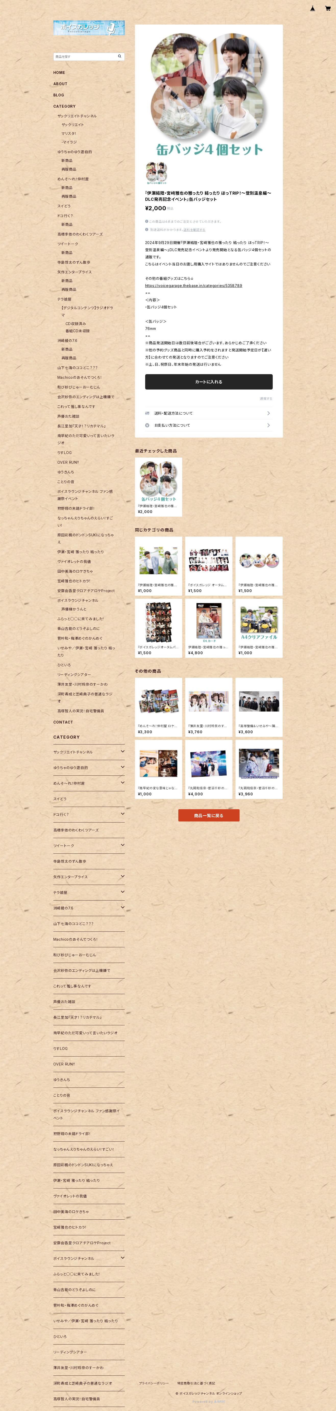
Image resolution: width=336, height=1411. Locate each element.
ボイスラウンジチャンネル (78, 600)
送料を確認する (194, 230)
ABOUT (60, 84)
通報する (266, 399)
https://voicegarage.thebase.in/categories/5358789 (193, 285)
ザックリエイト (72, 125)
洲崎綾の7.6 (67, 340)
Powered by (209, 1402)
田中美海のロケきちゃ (75, 571)
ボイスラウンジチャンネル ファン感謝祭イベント (86, 1114)
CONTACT (63, 722)
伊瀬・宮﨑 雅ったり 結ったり (80, 552)
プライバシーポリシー (154, 1383)
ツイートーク (67, 244)
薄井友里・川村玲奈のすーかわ (82, 684)
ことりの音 (65, 482)
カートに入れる (208, 381)
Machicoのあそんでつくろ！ (79, 377)
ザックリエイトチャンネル (77, 116)
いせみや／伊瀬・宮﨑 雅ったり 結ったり (85, 1321)
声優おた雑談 (68, 416)
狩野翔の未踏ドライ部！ (76, 508)
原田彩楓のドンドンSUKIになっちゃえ (83, 1165)
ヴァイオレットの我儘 (74, 561)
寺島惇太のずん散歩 (74, 262)
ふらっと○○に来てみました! (80, 619)
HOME (59, 72)
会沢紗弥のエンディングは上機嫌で (86, 397)
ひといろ (64, 665)
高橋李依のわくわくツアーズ (80, 234)
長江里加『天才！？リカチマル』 (81, 426)
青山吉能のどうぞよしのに (78, 628)
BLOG (58, 95)
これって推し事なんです (76, 406)
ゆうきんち (65, 472)
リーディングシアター (74, 674)
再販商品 (69, 169)
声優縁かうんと (74, 609)
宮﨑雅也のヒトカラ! (73, 581)
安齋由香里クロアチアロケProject (86, 590)
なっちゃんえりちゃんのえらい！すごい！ (84, 1149)
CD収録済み (76, 323)
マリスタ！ (69, 133)
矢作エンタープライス (74, 272)
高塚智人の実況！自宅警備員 (80, 711)
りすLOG (64, 452)
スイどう (64, 206)
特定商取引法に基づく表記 (196, 1383)
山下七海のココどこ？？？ (77, 367)
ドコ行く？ (65, 216)
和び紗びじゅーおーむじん (79, 387)
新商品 (67, 160)
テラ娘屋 (64, 299)
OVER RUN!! (68, 462)
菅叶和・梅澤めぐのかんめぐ (80, 638)
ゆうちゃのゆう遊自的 (74, 152)
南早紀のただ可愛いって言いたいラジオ (85, 1033)
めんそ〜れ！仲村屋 (73, 179)
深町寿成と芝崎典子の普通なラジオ (82, 1383)
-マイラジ (69, 142)
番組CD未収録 (78, 331)
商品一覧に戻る (209, 815)
